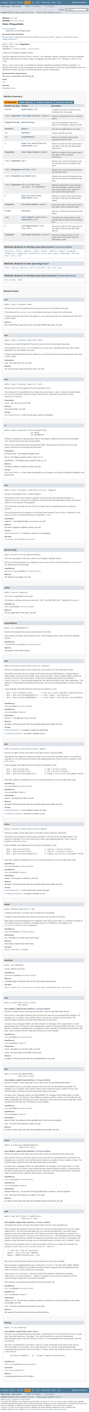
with (23, 226)
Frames (28, 6)
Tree (38, 2)
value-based (14, 65)
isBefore (52, 251)
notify (32, 268)
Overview (4, 2)
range (19, 280)
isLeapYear (71, 251)
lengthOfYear (34, 253)
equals (24, 109)
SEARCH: (62, 10)
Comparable (19, 37)
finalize (14, 268)
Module (13, 2)
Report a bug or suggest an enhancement (15, 1399)
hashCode (25, 133)
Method (31, 12)
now (22, 161)
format (36, 251)
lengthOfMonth (27, 137)
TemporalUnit (27, 146)
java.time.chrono (17, 21)
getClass (24, 268)
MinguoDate (16, 116)
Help (59, 2)
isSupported (10, 253)
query (56, 253)
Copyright (4, 1407)
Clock (27, 170)
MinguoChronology (12, 122)
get (6, 280)
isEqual (61, 251)
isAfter (44, 251)
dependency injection (13, 397)
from (23, 116)
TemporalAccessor (71, 37)
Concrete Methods (64, 102)
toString (25, 211)
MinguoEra (9, 129)
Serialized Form (8, 88)
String (7, 211)
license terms (31, 1409)
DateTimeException (12, 415)
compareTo (27, 251)
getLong (12, 280)
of (22, 185)
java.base (13, 18)
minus (23, 143)
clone (7, 268)
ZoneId (28, 176)
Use (33, 2)
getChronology (27, 122)
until (23, 217)
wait (49, 268)
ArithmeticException (13, 734)
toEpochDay (64, 253)
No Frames (36, 6)
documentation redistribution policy (54, 1409)
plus (23, 196)
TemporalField (32, 226)
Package (20, 2)
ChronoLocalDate (31, 37)
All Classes (49, 6)
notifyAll (41, 268)
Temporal (59, 37)
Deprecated (45, 2)
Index (54, 2)
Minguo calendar (32, 57)
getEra (24, 129)
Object (12, 47)
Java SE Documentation (54, 1401)
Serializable (7, 37)
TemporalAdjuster (9, 39)
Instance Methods (44, 102)
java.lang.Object (9, 29)
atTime (18, 251)
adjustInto (9, 251)
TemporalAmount (33, 152)
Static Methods (26, 102)
